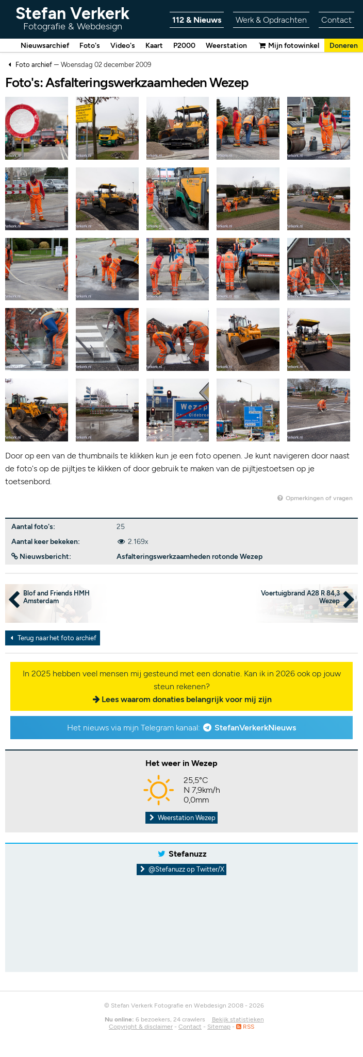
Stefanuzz (188, 854)
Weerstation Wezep (181, 818)
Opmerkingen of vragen (314, 498)
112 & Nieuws (196, 20)
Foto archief (33, 65)
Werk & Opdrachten (271, 20)
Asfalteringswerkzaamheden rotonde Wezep (189, 557)
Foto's (89, 45)
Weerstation (226, 45)
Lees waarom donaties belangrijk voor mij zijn (187, 700)
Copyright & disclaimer (141, 1027)
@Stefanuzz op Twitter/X (182, 870)
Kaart (154, 45)
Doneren (343, 45)
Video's (122, 45)
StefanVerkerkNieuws (255, 728)
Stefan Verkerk (72, 18)
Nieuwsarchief (45, 45)
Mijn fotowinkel (288, 45)
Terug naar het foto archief (52, 638)
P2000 (184, 45)
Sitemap (218, 1027)
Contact (336, 20)
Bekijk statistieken (238, 1020)
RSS (245, 1027)
